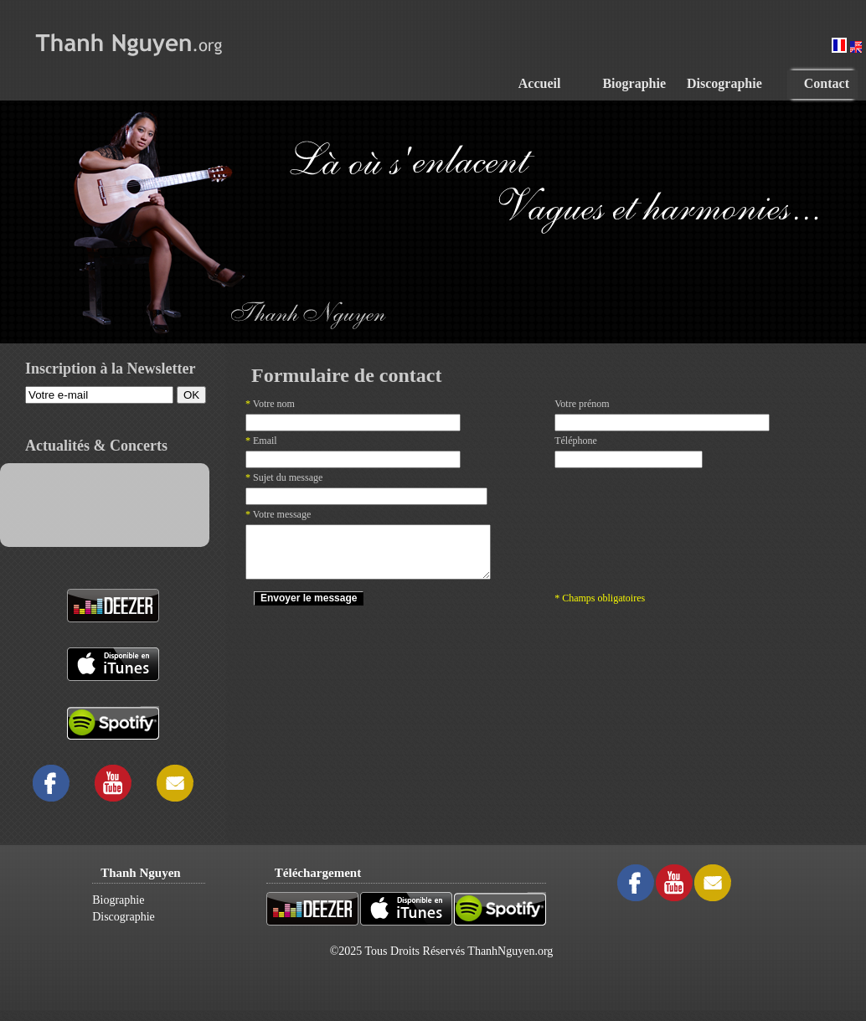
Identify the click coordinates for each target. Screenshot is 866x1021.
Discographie (123, 916)
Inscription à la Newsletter (110, 368)
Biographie (118, 900)
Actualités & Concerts (96, 445)
